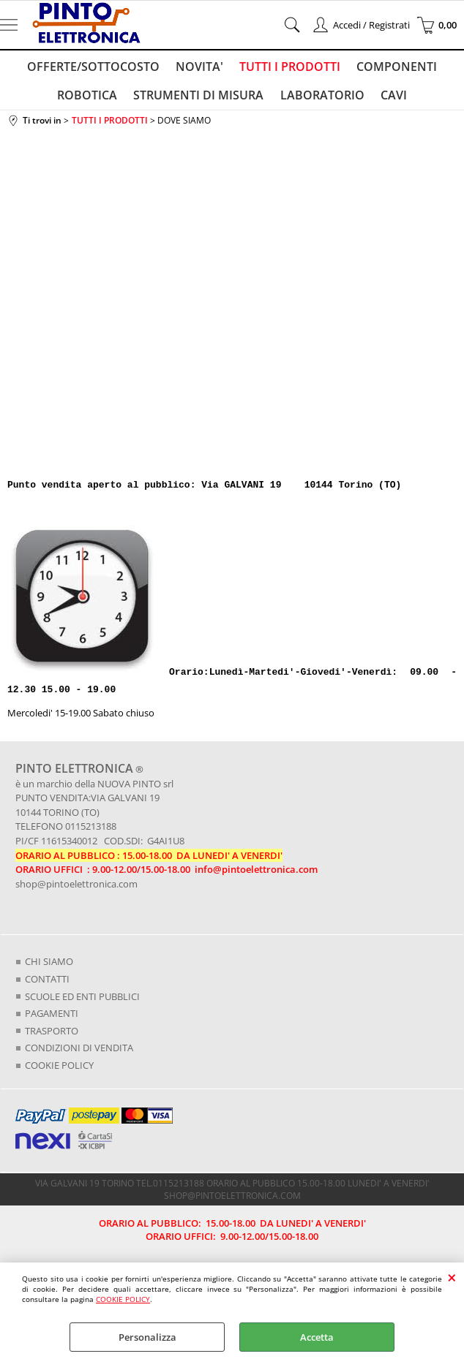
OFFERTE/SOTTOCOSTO (95, 68)
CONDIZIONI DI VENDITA (79, 1053)
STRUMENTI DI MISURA (200, 99)
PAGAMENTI (51, 1019)
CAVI (391, 99)
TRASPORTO (51, 1036)
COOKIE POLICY (123, 1299)
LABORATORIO (322, 99)
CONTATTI (47, 984)
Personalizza (147, 1337)
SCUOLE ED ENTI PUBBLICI (82, 1002)
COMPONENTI (394, 68)
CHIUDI (452, 1277)
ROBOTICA (90, 99)
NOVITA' (200, 68)
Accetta (317, 1337)
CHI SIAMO (49, 967)
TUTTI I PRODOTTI (289, 68)
